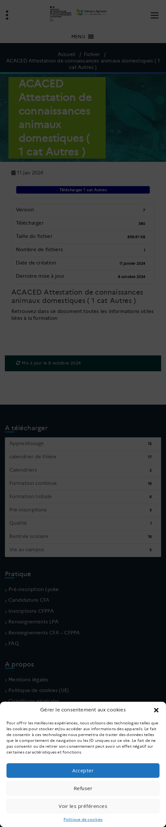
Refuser (83, 788)
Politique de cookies (83, 819)
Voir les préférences (83, 806)
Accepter (83, 770)
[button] (156, 710)
